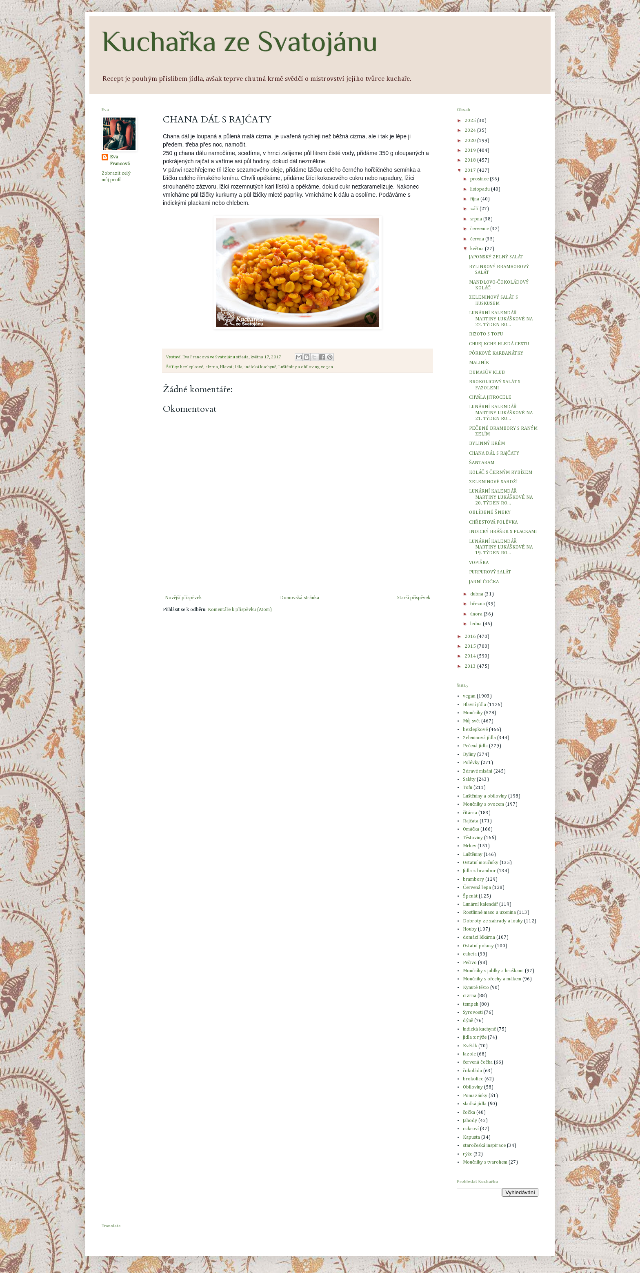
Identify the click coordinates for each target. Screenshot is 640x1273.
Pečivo (470, 962)
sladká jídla (475, 1104)
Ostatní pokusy (478, 946)
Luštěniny (472, 854)
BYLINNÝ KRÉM (487, 443)
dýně (468, 1020)
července (480, 229)
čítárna (470, 813)
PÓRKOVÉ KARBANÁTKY (496, 353)
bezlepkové (191, 367)
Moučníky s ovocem (483, 804)
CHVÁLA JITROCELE (490, 397)
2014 (470, 656)
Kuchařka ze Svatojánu (240, 41)
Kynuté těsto (476, 987)
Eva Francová (120, 161)
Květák (470, 1046)
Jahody (470, 1120)
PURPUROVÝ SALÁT (490, 572)
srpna (476, 219)
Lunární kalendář (480, 904)
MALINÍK (479, 362)
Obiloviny (473, 1087)
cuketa (470, 954)
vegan (327, 367)
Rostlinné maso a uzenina (489, 912)
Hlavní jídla (231, 367)
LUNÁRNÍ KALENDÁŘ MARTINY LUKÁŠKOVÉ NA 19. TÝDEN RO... (501, 547)
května (477, 249)
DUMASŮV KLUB (487, 372)
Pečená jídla (475, 746)
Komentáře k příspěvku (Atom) (239, 609)
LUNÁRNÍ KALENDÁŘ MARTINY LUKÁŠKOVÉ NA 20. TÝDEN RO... (501, 497)
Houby (470, 929)
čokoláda (472, 1071)
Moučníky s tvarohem (485, 1162)
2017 (470, 170)
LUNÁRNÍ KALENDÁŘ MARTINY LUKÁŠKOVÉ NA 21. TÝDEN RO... (501, 412)
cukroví (471, 1128)
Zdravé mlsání (477, 771)
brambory (473, 879)
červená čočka (478, 1062)
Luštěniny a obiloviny (298, 367)
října (475, 199)
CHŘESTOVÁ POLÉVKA (493, 522)
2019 (470, 150)
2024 (470, 130)
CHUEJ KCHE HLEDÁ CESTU (499, 344)
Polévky (471, 762)
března (478, 604)
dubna (477, 594)
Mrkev (469, 846)
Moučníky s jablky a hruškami (493, 971)
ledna (476, 624)
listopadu (480, 189)
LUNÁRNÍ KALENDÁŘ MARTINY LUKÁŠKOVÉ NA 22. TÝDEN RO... (501, 319)
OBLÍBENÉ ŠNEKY (490, 512)
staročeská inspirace (484, 1145)
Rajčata (470, 821)
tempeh (470, 1004)
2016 (470, 636)
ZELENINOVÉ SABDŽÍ (493, 482)
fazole (469, 1054)
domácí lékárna (479, 937)
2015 (470, 646)
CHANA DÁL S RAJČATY (494, 453)
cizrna (211, 367)
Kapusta (471, 1137)
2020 (470, 140)
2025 (470, 120)
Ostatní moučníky (480, 862)
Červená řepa (477, 887)
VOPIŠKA (479, 562)
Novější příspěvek (183, 597)
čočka (469, 1112)
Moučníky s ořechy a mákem (492, 979)
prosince (480, 179)
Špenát (470, 896)
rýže (467, 1154)
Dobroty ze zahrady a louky (493, 921)
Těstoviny (473, 837)
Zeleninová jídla (479, 737)
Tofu (467, 787)
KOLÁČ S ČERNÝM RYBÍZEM (500, 472)
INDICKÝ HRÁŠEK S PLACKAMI (503, 531)
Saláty (469, 779)
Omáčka (471, 829)
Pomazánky (475, 1095)
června (477, 239)
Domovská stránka (299, 597)
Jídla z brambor (479, 871)
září (475, 209)
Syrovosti (473, 1012)
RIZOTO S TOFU (486, 334)
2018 (470, 160)
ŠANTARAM (481, 462)
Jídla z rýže (475, 1037)
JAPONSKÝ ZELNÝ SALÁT (496, 257)
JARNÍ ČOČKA (484, 582)
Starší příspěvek (413, 597)
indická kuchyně (260, 367)
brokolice (473, 1079)
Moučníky (473, 713)
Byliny (469, 754)
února (477, 614)
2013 (470, 666)
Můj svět (471, 721)
